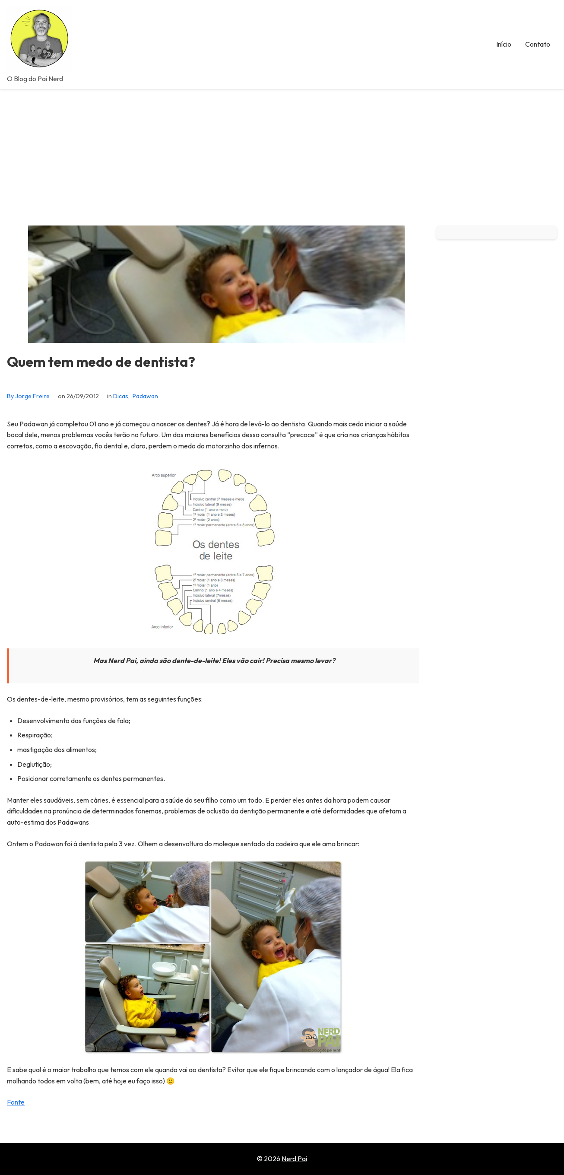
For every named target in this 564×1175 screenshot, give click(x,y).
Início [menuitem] (503, 44)
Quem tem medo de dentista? (101, 361)
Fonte (16, 1102)
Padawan (145, 396)
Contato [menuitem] (537, 44)
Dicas (120, 396)
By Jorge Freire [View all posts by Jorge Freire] (28, 396)
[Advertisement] (282, 153)
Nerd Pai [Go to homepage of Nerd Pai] (294, 1158)
